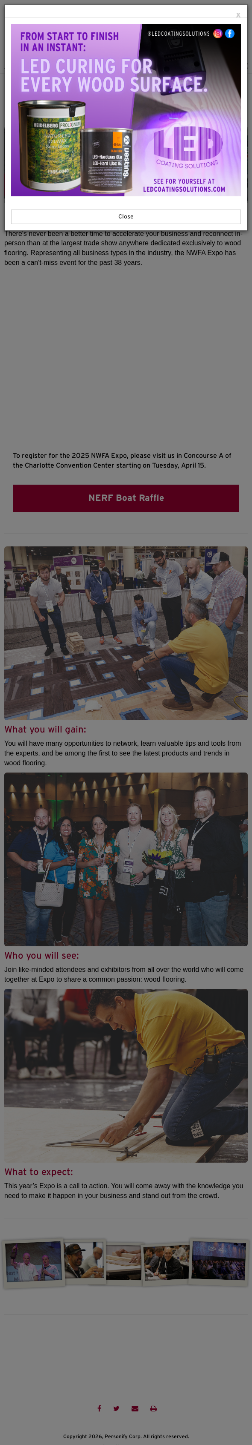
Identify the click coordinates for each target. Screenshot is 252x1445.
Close (126, 217)
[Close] (238, 14)
